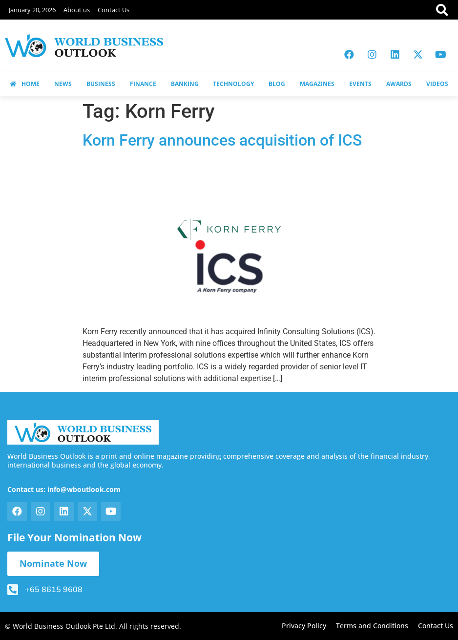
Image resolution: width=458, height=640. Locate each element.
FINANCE (143, 84)
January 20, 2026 (32, 9)
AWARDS (399, 84)
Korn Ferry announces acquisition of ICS (222, 140)
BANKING (185, 84)
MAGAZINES (317, 84)
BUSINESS (100, 84)
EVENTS (360, 84)
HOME (25, 84)
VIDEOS (437, 84)
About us (76, 9)
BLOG (277, 84)
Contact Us (113, 9)
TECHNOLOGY (233, 84)
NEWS (63, 84)
